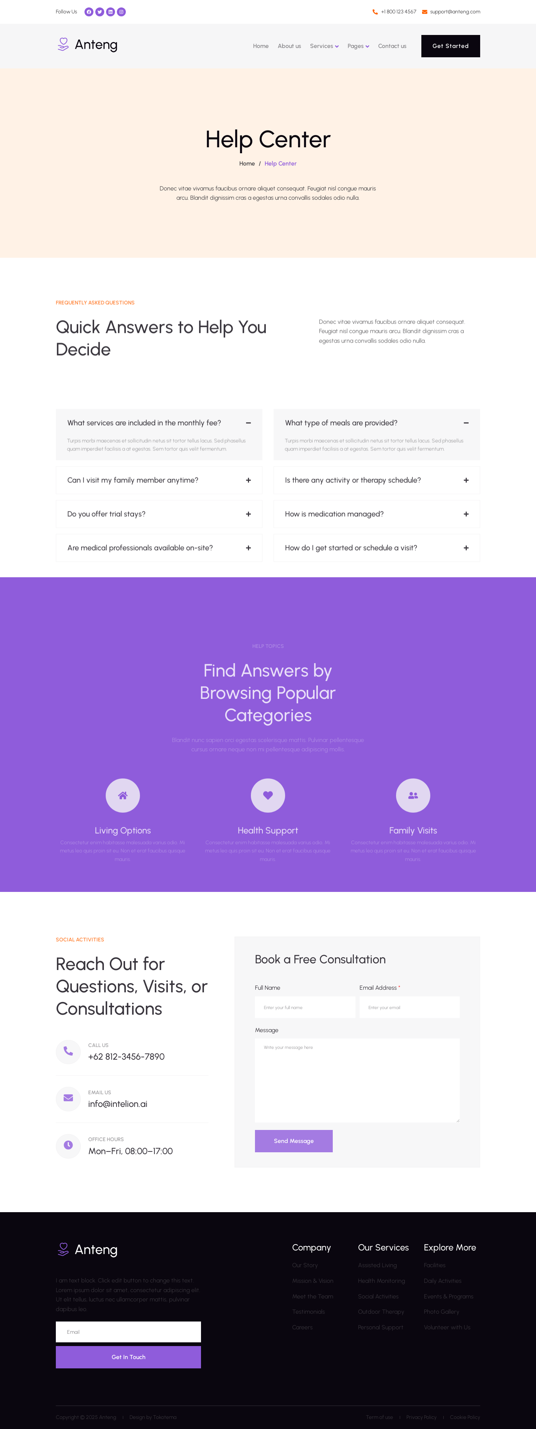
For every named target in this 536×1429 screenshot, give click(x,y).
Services (321, 45)
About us (289, 45)
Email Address (380, 987)
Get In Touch (129, 1357)
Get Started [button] (451, 45)
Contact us (392, 45)
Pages (356, 45)
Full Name (267, 987)
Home (261, 45)
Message (266, 1030)
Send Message (294, 1140)
